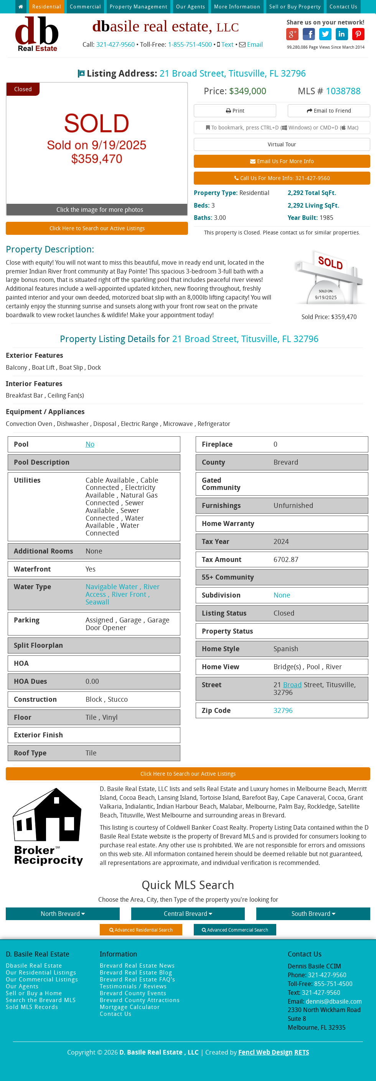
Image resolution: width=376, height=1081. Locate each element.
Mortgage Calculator (130, 1007)
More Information (237, 6)
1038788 (343, 91)
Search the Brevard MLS (41, 1000)
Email (255, 44)
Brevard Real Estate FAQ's (137, 979)
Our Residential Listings (41, 972)
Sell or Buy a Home (34, 993)
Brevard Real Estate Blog (136, 972)
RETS (301, 1052)
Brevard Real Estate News (137, 965)
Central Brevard (188, 913)
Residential (46, 6)
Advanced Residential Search (141, 930)
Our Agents (190, 6)
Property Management (138, 6)
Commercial (85, 6)
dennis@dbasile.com (334, 1001)
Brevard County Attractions (140, 1000)
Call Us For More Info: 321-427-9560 (282, 178)
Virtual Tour (282, 144)
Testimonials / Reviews (133, 986)
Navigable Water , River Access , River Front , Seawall (123, 594)
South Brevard (313, 913)
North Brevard (63, 913)
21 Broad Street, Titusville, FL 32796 (233, 73)
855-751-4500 (333, 983)
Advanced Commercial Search (235, 930)
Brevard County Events (133, 993)
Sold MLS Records (32, 1007)
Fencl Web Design (265, 1052)
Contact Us (344, 6)
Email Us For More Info (282, 161)
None (282, 594)
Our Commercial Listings (42, 979)
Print (235, 110)
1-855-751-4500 (190, 44)
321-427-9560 (115, 44)
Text (227, 44)
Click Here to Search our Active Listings (97, 228)
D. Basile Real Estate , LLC (159, 1052)
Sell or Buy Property (295, 6)
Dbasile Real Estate (34, 965)
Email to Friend (329, 110)
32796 (283, 710)
